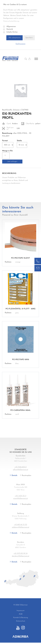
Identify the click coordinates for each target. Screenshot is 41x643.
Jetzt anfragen (12, 161)
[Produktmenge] (6, 155)
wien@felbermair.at (20, 498)
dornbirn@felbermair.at (20, 556)
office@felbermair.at (20, 469)
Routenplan (26, 475)
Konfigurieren (20, 44)
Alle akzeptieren (14, 38)
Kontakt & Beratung (20, 617)
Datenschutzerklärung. (11, 21)
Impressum (20, 610)
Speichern (29, 38)
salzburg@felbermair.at (20, 527)
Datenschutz (20, 621)
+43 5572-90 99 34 (20, 553)
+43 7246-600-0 (21, 467)
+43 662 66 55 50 (20, 524)
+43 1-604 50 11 (20, 496)
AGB (20, 614)
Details (14, 475)
